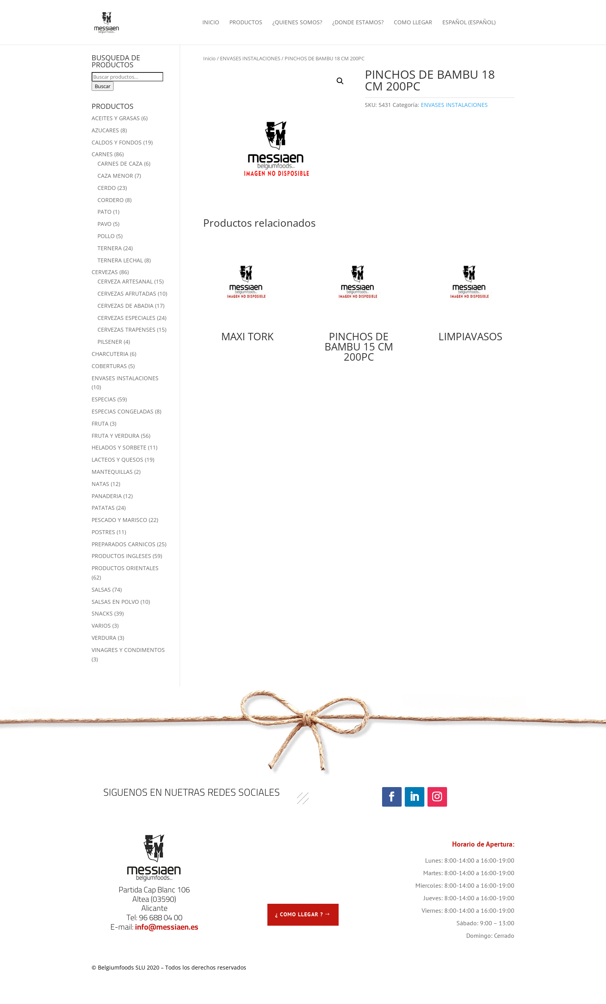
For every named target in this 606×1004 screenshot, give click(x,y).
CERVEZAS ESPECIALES (126, 317)
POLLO (106, 236)
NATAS (100, 484)
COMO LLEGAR (413, 23)
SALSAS (101, 589)
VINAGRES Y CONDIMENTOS (128, 650)
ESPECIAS (104, 399)
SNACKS (102, 613)
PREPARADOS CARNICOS (123, 544)
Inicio (209, 58)
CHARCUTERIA (110, 354)
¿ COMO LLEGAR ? (299, 914)
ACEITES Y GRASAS (116, 118)
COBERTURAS (109, 366)
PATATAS (103, 507)
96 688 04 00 (160, 917)
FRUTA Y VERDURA (115, 435)
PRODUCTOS (245, 23)
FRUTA (100, 423)
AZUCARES (105, 130)
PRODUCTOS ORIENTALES (125, 568)
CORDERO (110, 200)
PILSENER (109, 341)
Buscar (102, 86)
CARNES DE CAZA (119, 163)
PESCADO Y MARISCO (119, 520)
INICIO (210, 23)
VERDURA (104, 637)
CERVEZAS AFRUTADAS (126, 293)
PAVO (104, 224)
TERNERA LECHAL (120, 260)
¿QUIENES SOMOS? (297, 23)
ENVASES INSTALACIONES (250, 58)
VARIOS (101, 625)
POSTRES (103, 532)
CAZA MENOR (115, 175)
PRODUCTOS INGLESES (121, 556)
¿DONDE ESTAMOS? (358, 23)
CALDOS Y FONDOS (117, 142)
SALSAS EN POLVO (115, 601)
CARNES (102, 154)
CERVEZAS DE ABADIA (125, 305)
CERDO (106, 187)
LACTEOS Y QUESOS (117, 459)
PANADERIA (107, 496)
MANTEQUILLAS (112, 471)
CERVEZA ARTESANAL (125, 281)
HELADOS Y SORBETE (119, 447)
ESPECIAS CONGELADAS (122, 411)
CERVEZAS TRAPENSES (126, 329)
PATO (104, 211)
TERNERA (109, 248)
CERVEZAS (105, 272)
